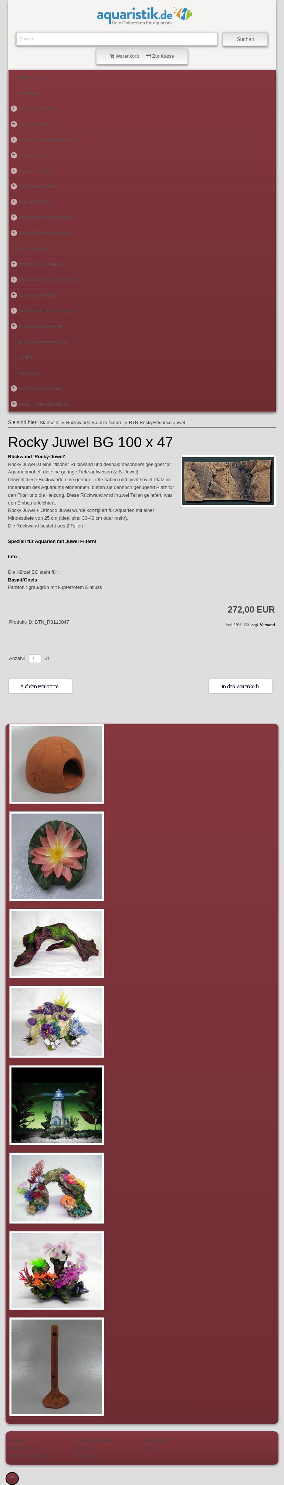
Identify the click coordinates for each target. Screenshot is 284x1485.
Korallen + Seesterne (37, 264)
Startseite (33, 77)
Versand (267, 625)
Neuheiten (30, 93)
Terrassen (29, 373)
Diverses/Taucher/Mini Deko (45, 139)
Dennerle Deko (31, 124)
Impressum (87, 1455)
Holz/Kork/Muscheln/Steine (44, 217)
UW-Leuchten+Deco (36, 388)
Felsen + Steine (32, 171)
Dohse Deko (28, 155)
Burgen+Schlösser (34, 108)
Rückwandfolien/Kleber (43, 342)
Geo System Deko (34, 186)
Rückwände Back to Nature (44, 310)
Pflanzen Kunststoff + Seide (44, 279)
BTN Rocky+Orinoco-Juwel (157, 422)
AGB (148, 1447)
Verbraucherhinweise (96, 1440)
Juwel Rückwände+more (41, 233)
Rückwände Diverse (36, 326)
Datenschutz (156, 1440)
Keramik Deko (34, 248)
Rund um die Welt (34, 295)
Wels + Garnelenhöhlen (40, 404)
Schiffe (26, 357)
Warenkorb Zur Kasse (142, 56)
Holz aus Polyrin (32, 202)
